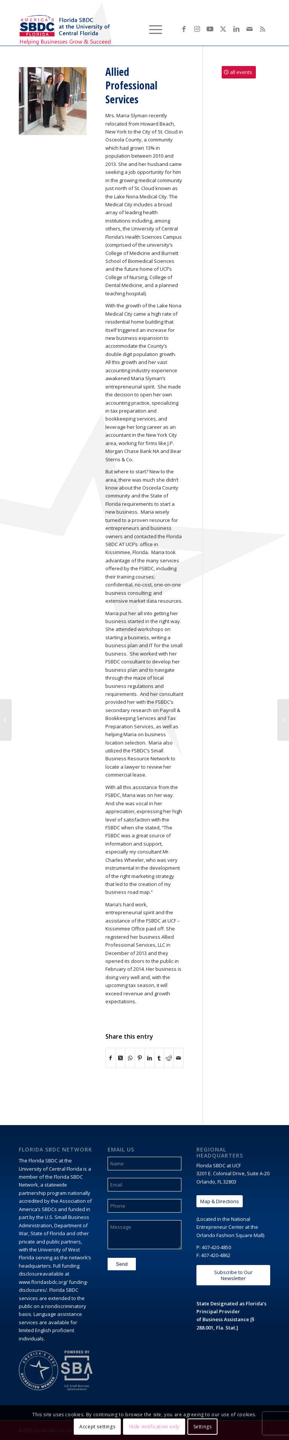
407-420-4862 (215, 1255)
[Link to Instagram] (196, 28)
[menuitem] (134, 29)
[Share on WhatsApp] (130, 1058)
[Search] (134, 29)
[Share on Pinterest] (139, 1058)
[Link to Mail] (249, 28)
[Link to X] (223, 28)
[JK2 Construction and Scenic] (283, 720)
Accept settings (97, 1426)
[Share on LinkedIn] (149, 1058)
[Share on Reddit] (168, 1058)
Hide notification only (154, 1426)
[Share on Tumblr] (159, 1058)
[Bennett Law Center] (6, 720)
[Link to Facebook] (183, 28)
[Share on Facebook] (111, 1058)
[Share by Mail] (178, 1058)
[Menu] (151, 29)
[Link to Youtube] (210, 28)
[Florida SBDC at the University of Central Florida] (66, 29)
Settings (202, 1426)
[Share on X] (120, 1058)
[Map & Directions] (219, 1201)
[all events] (239, 72)
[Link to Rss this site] (262, 28)
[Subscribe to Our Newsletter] (233, 1275)
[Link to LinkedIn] (236, 28)
